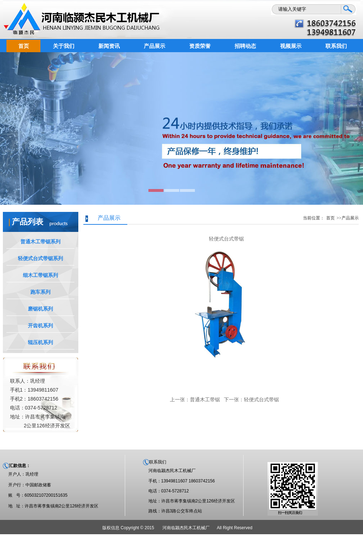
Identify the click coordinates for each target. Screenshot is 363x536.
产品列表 (27, 221)
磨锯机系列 (40, 309)
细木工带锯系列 (40, 275)
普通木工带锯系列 (40, 241)
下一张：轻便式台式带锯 (251, 399)
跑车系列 (40, 292)
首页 (330, 217)
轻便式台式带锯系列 (40, 258)
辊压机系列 (40, 342)
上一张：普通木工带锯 (195, 399)
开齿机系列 (40, 325)
